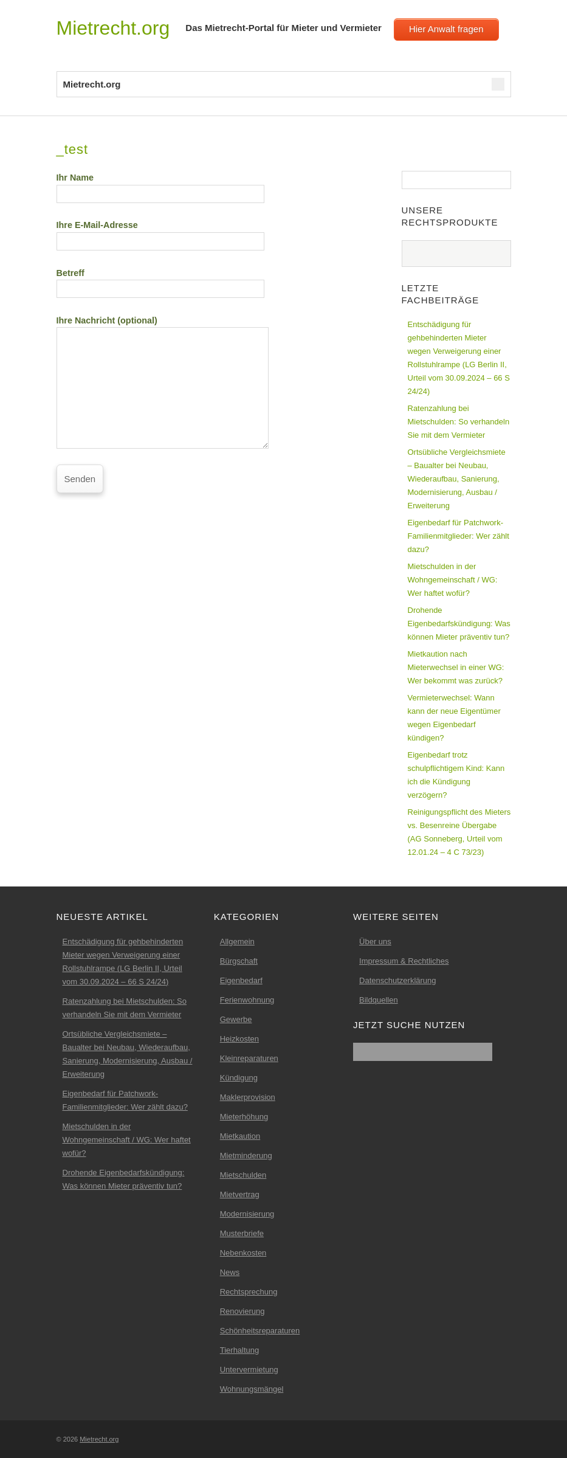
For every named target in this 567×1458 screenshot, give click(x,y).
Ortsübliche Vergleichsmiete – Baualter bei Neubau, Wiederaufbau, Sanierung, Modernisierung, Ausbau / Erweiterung (457, 478)
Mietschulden (243, 1175)
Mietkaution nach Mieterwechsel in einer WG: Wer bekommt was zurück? (456, 667)
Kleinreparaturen (249, 1058)
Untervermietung (249, 1369)
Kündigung (239, 1077)
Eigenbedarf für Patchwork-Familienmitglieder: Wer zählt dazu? (458, 536)
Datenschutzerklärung (397, 980)
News (230, 1272)
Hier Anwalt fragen (446, 29)
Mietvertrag (239, 1194)
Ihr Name (160, 185)
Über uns (375, 941)
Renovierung (242, 1311)
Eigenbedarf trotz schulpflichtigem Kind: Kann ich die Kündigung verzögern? (456, 775)
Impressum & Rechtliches (403, 961)
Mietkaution (240, 1136)
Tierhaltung (239, 1350)
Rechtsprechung (249, 1291)
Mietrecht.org (113, 28)
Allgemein (237, 941)
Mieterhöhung (244, 1116)
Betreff (160, 280)
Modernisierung (247, 1213)
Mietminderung (246, 1155)
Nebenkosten (243, 1252)
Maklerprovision (247, 1097)
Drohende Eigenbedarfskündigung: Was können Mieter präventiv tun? (459, 623)
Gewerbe (236, 1019)
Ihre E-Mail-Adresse (160, 232)
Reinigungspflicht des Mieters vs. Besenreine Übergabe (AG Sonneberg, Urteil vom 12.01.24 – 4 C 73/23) (459, 832)
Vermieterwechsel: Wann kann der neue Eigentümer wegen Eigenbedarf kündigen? (454, 717)
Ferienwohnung (247, 999)
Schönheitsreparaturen (260, 1330)
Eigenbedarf (241, 980)
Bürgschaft (239, 961)
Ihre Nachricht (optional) (163, 354)
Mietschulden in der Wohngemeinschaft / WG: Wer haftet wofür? (453, 580)
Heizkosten (239, 1038)
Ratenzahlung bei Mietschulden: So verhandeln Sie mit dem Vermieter (459, 422)
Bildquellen (378, 999)
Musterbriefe (242, 1233)
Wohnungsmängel (252, 1389)
